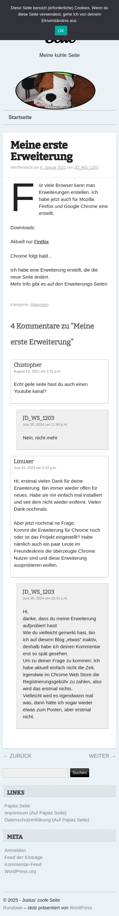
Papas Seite (17, 805)
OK (61, 30)
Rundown (13, 907)
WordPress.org (20, 871)
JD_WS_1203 (86, 167)
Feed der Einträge (23, 857)
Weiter (102, 756)
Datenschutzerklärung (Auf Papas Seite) (46, 819)
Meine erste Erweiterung (41, 151)
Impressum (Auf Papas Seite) (35, 812)
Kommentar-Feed (23, 864)
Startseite (20, 117)
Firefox (41, 241)
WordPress (81, 907)
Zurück (17, 756)
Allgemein (39, 304)
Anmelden (15, 850)
